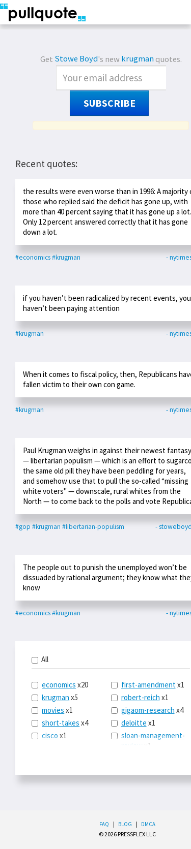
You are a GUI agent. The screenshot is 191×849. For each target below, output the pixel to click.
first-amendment (148, 684)
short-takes (60, 723)
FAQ (104, 824)
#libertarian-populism (93, 526)
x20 (60, 684)
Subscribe (109, 103)
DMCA (148, 824)
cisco (50, 735)
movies (53, 710)
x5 (55, 697)
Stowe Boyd (76, 58)
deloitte (134, 723)
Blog (125, 824)
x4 (60, 723)
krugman (137, 58)
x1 (52, 710)
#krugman (66, 257)
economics (59, 684)
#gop (23, 526)
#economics (32, 257)
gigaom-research (148, 710)
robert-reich (140, 697)
